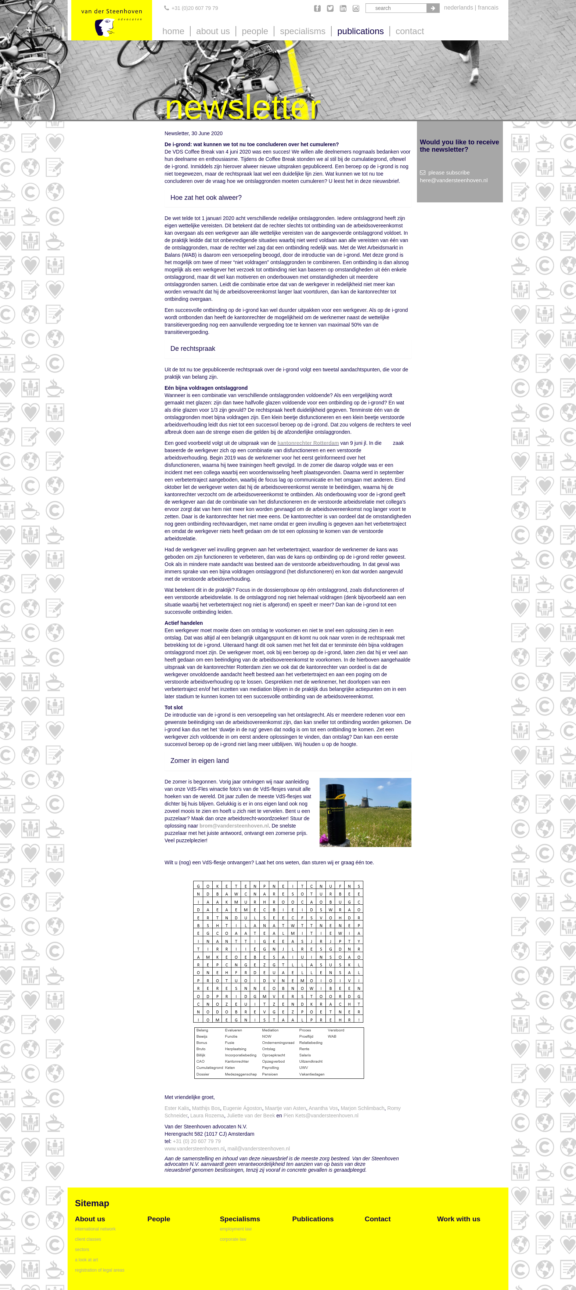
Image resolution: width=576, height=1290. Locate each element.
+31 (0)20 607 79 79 (195, 8)
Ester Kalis (177, 1108)
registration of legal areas (100, 1270)
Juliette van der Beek (251, 1115)
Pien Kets (295, 1115)
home (173, 31)
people (255, 31)
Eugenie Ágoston (242, 1108)
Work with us (458, 1219)
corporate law (233, 1239)
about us (213, 31)
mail (232, 1149)
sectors (82, 1249)
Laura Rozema (206, 1115)
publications (360, 31)
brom (205, 826)
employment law (236, 1229)
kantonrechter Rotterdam (308, 443)
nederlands (458, 7)
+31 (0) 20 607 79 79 (197, 1141)
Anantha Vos (323, 1108)
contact (410, 31)
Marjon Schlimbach (362, 1108)
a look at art (86, 1259)
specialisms (302, 31)
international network (95, 1229)
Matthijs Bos (206, 1108)
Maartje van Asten (285, 1108)
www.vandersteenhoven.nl (194, 1149)
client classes (88, 1239)
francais (488, 7)
